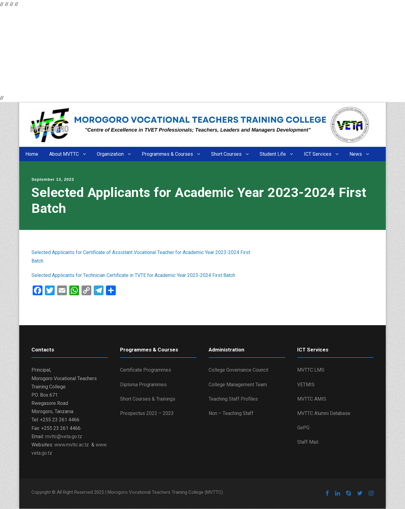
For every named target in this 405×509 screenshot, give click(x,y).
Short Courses (226, 154)
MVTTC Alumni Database (323, 413)
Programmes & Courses (167, 154)
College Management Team (238, 384)
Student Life (273, 154)
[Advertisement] (183, 51)
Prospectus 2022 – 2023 (147, 413)
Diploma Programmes (143, 384)
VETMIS (306, 384)
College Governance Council (238, 370)
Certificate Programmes (145, 370)
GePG (303, 428)
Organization (110, 154)
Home (31, 154)
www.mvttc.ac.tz (71, 445)
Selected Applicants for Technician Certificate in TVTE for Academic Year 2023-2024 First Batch (133, 275)
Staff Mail (307, 442)
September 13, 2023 (52, 179)
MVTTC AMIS (311, 399)
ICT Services (317, 154)
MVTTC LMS (310, 370)
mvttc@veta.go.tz (63, 436)
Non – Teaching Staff (231, 413)
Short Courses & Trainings (147, 399)
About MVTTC (64, 154)
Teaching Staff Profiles (233, 399)
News (355, 154)
